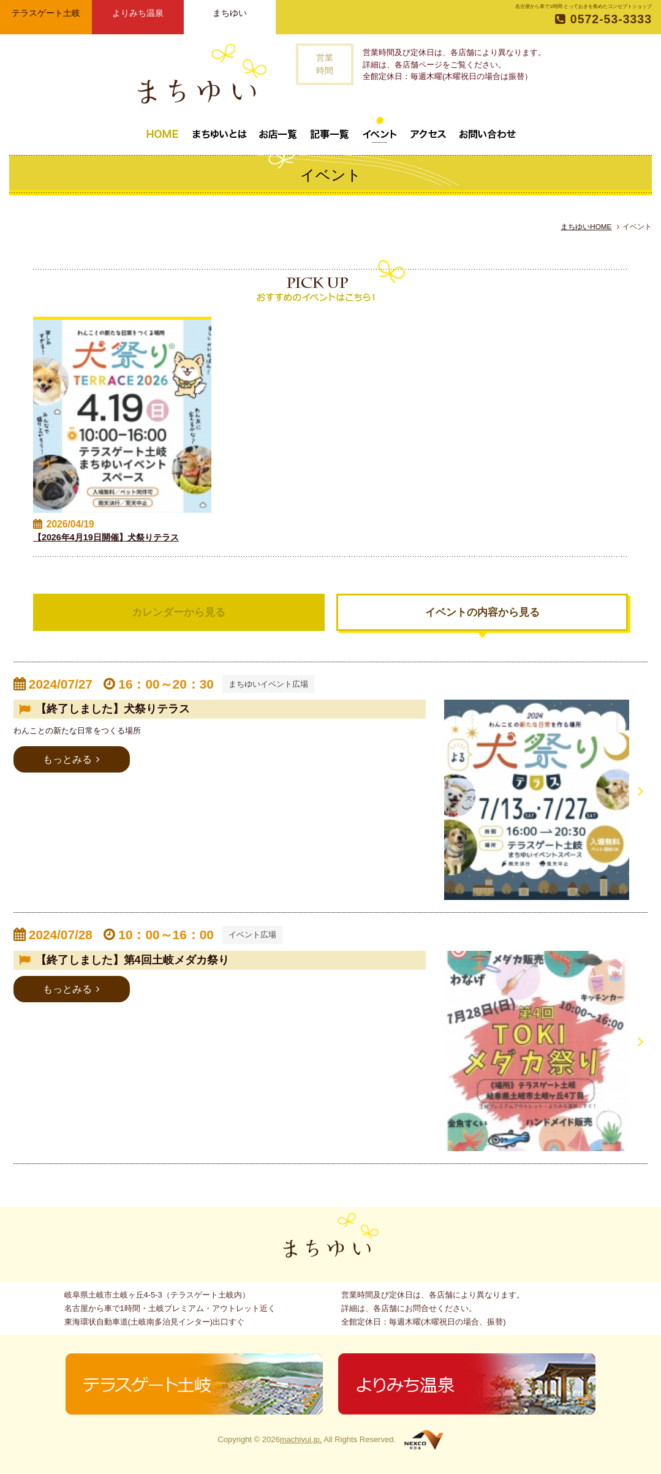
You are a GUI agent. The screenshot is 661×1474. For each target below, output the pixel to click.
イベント (380, 129)
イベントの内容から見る (482, 612)
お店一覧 (278, 129)
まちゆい (230, 13)
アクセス (428, 129)
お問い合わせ (487, 129)
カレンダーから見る (178, 612)
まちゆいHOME (586, 226)
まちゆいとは (219, 129)
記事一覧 (329, 129)
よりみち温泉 (138, 13)
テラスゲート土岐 (46, 13)
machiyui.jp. (301, 1439)
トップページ (162, 129)
